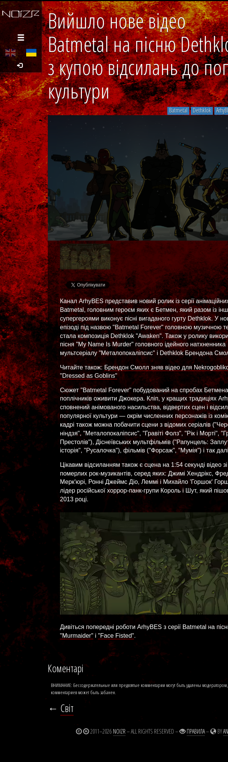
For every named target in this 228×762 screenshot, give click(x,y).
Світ (67, 708)
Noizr (119, 731)
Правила (196, 731)
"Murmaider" (76, 635)
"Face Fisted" (116, 635)
